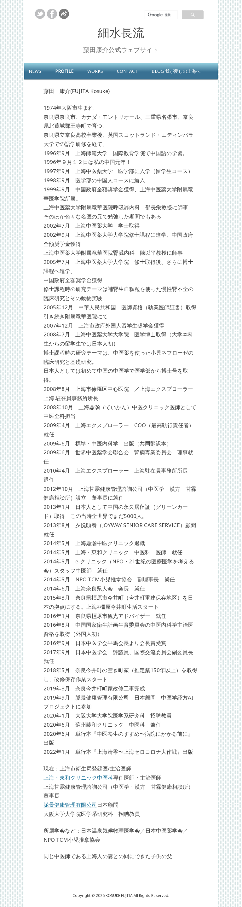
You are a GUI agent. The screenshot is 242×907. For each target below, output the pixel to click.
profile (64, 71)
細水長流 (121, 32)
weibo (64, 14)
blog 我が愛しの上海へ (176, 71)
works (95, 71)
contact (127, 71)
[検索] (160, 15)
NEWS (35, 71)
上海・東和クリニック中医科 (78, 777)
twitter (40, 14)
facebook (52, 14)
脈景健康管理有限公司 (70, 804)
